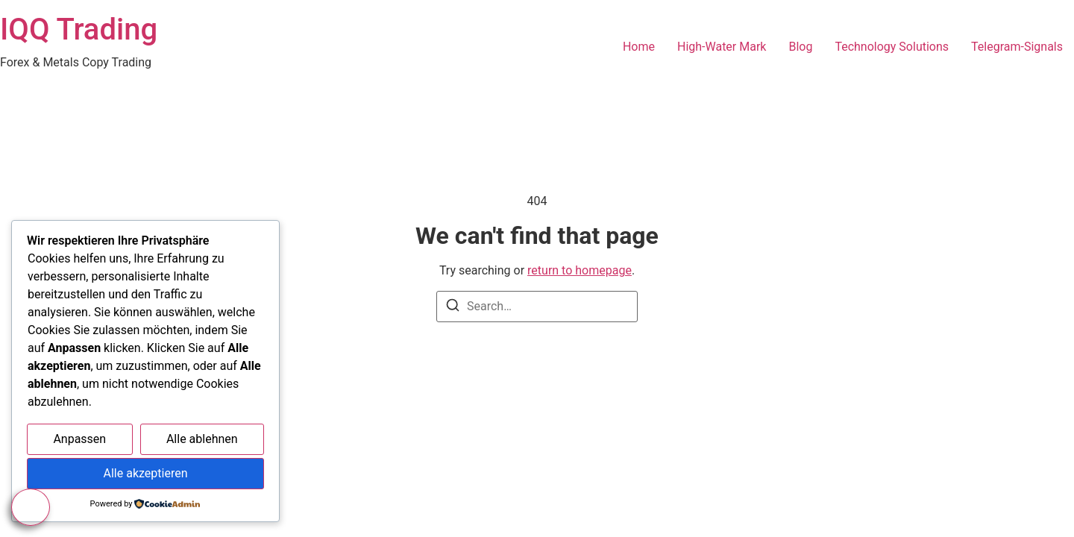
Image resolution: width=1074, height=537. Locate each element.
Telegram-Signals (1017, 47)
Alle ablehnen (202, 439)
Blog (800, 47)
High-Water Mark (721, 47)
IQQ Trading (78, 29)
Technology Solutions (892, 47)
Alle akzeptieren (146, 473)
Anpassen (79, 439)
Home (639, 47)
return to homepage (579, 270)
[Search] (452, 308)
